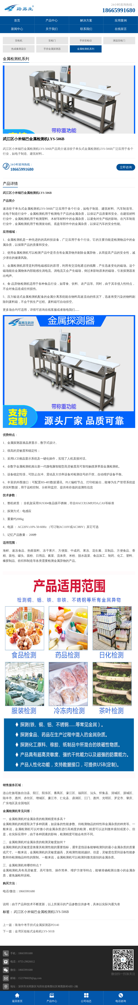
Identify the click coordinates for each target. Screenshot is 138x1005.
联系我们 (86, 28)
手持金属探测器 (52, 48)
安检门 (52, 40)
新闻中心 (17, 28)
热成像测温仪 (18, 48)
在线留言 (121, 28)
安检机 (19, 40)
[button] (69, 130)
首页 (17, 20)
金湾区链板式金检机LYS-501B (35, 931)
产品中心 (52, 20)
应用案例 (121, 20)
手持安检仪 (85, 40)
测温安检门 (119, 40)
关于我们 (52, 28)
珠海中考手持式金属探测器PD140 (37, 925)
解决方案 (86, 20)
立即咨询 (126, 167)
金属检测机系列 (85, 48)
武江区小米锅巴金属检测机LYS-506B (41, 912)
